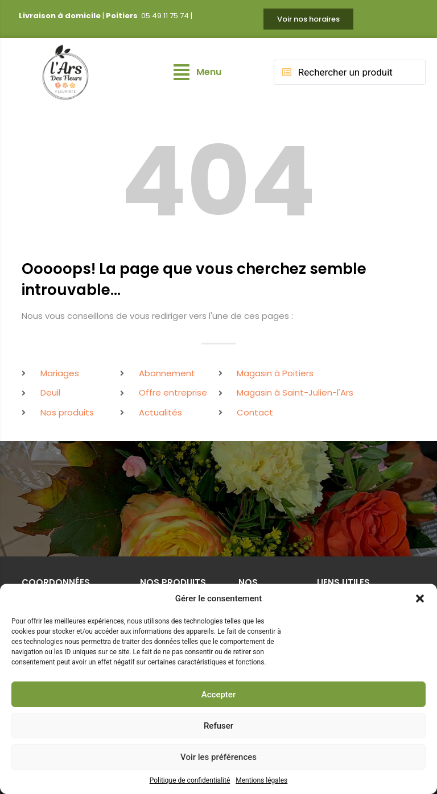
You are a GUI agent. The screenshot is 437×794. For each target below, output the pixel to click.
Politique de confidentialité (190, 780)
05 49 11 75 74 (165, 15)
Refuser (218, 726)
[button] (420, 598)
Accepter (218, 694)
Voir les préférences (218, 757)
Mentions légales (261, 780)
